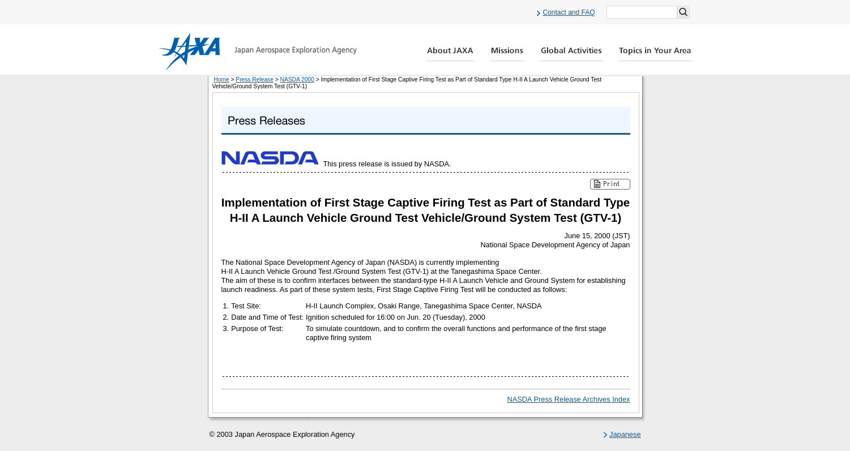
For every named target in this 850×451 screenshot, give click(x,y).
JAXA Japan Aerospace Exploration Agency (258, 51)
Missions (507, 54)
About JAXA (450, 54)
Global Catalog (654, 54)
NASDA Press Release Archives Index (568, 399)
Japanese (625, 434)
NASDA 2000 (297, 79)
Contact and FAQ (569, 12)
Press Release (255, 79)
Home (221, 79)
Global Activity (571, 54)
